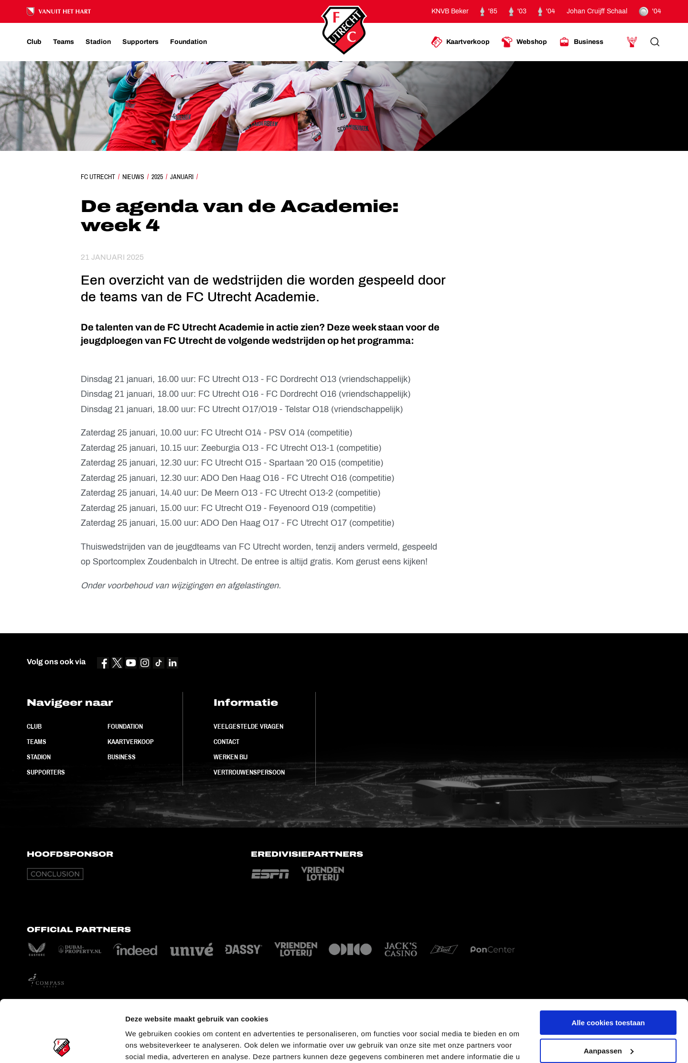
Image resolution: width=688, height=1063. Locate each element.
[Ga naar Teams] (63, 42)
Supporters (46, 772)
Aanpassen (609, 989)
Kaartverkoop (131, 741)
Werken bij (230, 757)
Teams (36, 741)
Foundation (125, 726)
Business (122, 757)
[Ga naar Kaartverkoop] (460, 42)
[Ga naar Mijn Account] (632, 42)
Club (34, 726)
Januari (182, 176)
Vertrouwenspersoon (249, 772)
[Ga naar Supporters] (140, 42)
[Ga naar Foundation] (188, 42)
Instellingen (145, 1044)
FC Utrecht (98, 176)
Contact (226, 741)
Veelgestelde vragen (248, 726)
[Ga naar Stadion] (98, 42)
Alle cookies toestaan (608, 961)
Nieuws (133, 176)
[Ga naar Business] (581, 42)
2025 (157, 176)
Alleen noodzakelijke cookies (608, 1017)
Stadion (39, 757)
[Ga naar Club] (34, 42)
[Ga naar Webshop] (524, 42)
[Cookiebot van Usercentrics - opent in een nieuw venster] (62, 1044)
